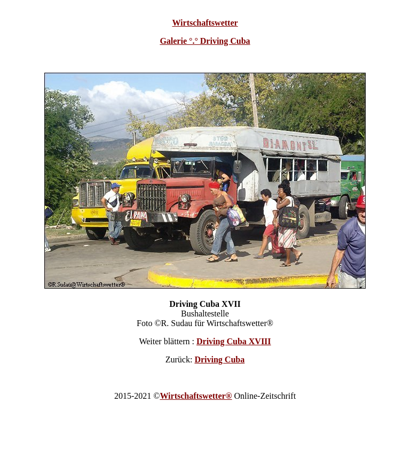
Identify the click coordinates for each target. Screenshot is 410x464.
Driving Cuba (219, 359)
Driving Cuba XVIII (233, 341)
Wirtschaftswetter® (196, 395)
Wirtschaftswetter (205, 22)
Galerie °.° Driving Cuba (205, 40)
